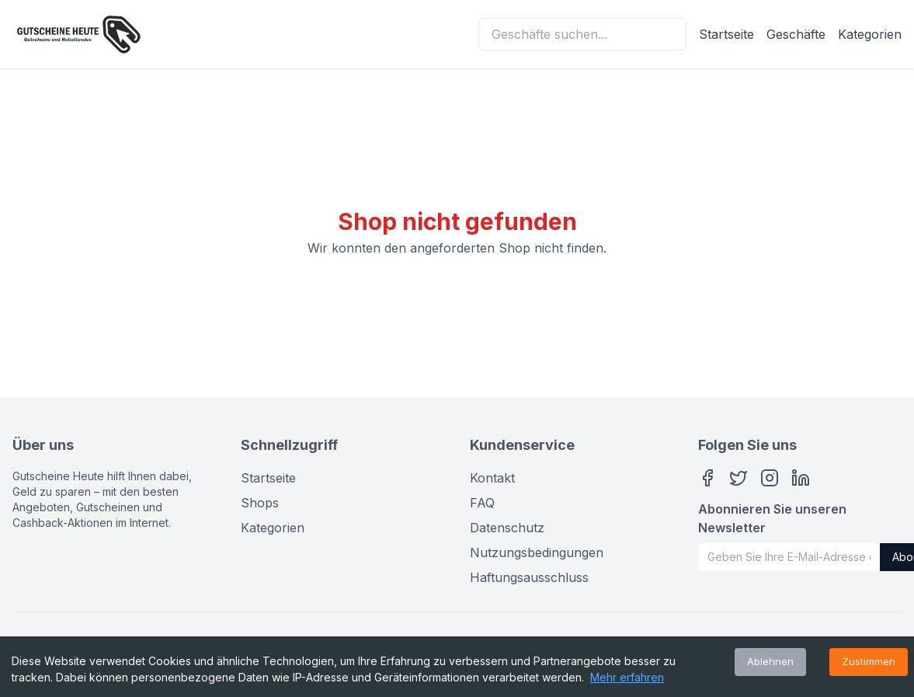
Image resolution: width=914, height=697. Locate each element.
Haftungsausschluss (529, 577)
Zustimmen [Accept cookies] (868, 661)
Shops (260, 503)
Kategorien (870, 34)
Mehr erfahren (627, 677)
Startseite (726, 34)
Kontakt (492, 478)
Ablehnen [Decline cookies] (770, 661)
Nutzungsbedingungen (536, 552)
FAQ (482, 503)
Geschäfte (795, 34)
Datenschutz (507, 527)
